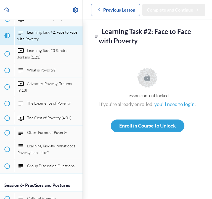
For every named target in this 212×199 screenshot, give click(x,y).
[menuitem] (76, 10)
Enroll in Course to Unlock (147, 126)
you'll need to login (174, 104)
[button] (7, 10)
